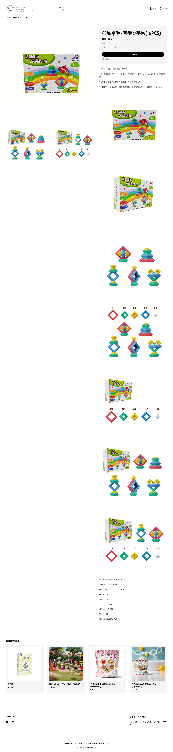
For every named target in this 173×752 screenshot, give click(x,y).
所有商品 (16, 17)
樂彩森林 (93, 747)
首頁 (8, 17)
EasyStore (105, 743)
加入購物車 (133, 54)
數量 (103, 44)
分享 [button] (105, 59)
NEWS (26, 17)
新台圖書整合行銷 (83, 747)
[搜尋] (60, 8)
